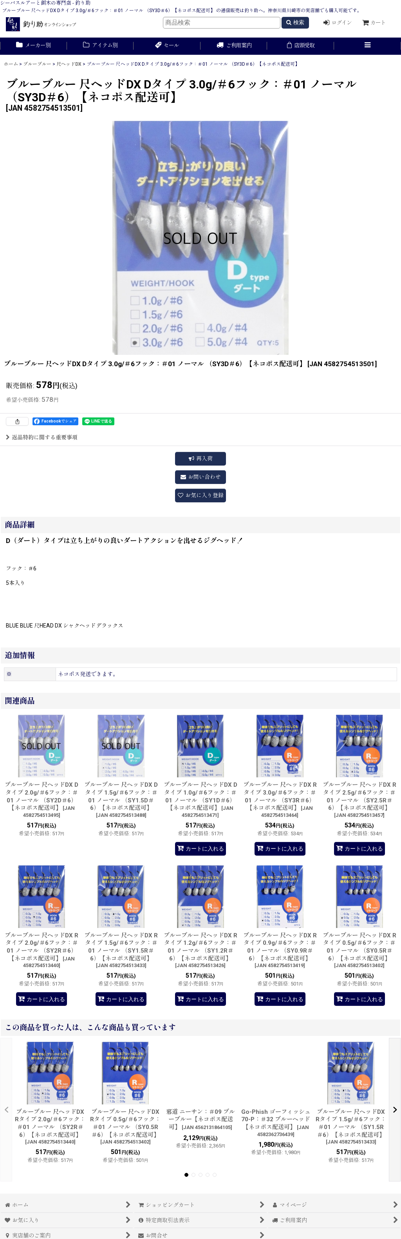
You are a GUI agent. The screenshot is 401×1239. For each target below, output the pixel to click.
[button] (367, 46)
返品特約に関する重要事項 (42, 437)
